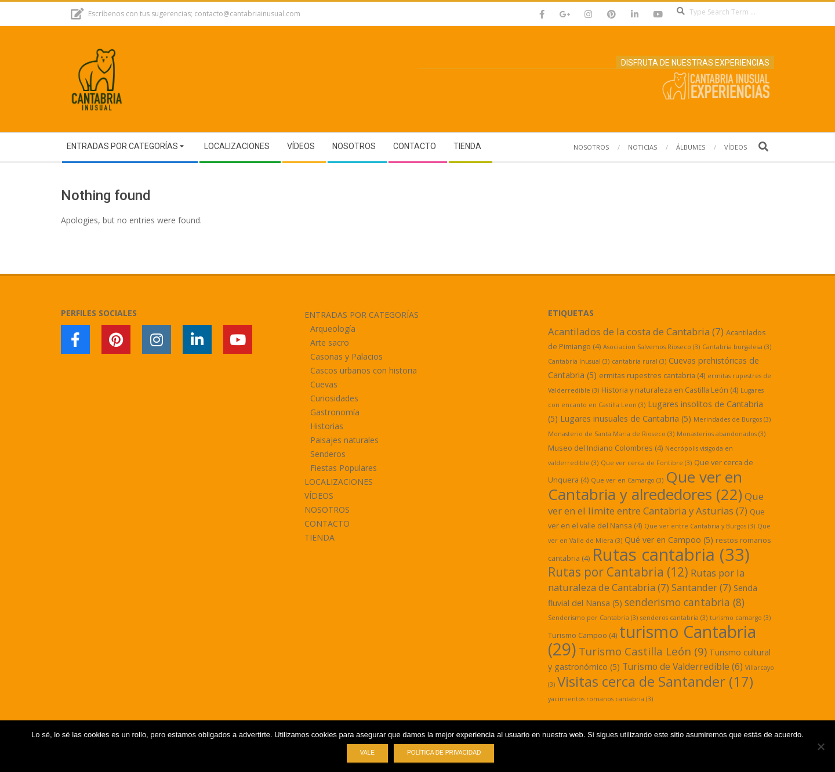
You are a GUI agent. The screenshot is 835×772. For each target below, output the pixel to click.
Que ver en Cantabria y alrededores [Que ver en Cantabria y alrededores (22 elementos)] (645, 485)
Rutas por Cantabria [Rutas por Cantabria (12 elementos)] (618, 572)
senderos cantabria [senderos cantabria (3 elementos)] (673, 618)
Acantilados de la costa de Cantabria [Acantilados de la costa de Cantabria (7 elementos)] (636, 331)
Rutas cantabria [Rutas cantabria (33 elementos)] (671, 554)
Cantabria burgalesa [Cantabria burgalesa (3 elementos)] (736, 347)
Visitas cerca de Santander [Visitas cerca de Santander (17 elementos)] (655, 681)
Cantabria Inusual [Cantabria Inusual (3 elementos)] (578, 361)
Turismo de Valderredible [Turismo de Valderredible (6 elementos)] (682, 666)
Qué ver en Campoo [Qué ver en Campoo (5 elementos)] (669, 539)
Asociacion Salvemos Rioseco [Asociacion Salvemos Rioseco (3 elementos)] (651, 347)
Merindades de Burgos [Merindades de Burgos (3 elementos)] (732, 419)
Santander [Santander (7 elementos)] (701, 587)
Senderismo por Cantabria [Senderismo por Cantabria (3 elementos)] (593, 618)
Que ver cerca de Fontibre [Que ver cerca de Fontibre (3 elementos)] (646, 463)
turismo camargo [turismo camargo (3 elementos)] (740, 618)
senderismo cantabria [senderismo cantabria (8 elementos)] (685, 602)
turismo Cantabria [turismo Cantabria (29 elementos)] (652, 640)
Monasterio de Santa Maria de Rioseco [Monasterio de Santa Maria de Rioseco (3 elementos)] (611, 434)
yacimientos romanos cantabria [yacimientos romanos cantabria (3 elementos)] (600, 699)
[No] (820, 746)
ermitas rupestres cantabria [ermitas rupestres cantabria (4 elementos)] (652, 375)
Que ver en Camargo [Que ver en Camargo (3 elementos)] (627, 480)
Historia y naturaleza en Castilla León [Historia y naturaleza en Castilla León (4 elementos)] (669, 390)
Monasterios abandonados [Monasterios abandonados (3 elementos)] (721, 434)
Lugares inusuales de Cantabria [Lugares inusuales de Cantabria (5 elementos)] (625, 418)
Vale (367, 752)
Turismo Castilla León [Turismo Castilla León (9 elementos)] (643, 651)
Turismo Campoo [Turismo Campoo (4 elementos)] (582, 635)
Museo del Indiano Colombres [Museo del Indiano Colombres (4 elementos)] (605, 448)
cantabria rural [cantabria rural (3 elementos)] (639, 361)
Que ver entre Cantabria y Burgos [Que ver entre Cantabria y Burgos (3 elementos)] (699, 526)
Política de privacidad (444, 752)
